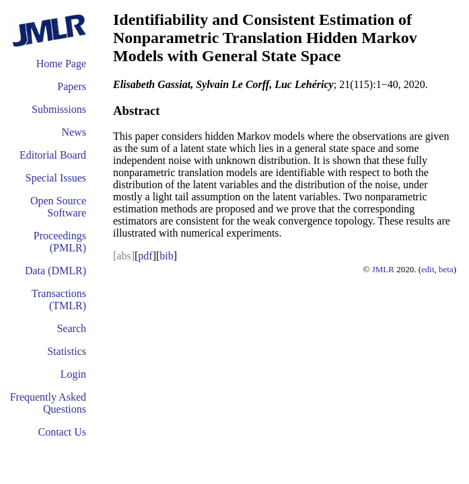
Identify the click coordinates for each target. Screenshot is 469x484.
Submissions (59, 109)
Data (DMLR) (55, 270)
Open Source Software (58, 206)
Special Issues (56, 178)
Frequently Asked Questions (48, 403)
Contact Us (62, 432)
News (74, 132)
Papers (71, 86)
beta (446, 269)
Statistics (66, 351)
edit (428, 269)
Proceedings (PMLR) (60, 241)
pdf (145, 255)
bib (166, 255)
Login (73, 374)
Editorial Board (53, 155)
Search (71, 328)
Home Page (61, 63)
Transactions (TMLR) (59, 299)
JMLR (383, 269)
